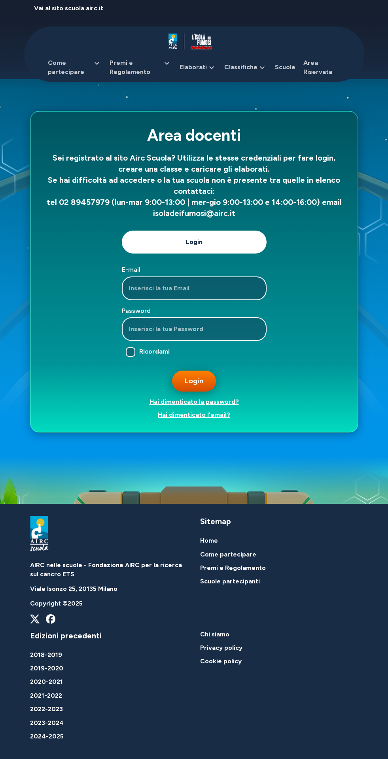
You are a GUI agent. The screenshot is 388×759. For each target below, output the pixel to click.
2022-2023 (46, 709)
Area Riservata (317, 67)
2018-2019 (46, 655)
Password (136, 310)
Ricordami (148, 352)
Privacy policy (221, 647)
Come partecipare (228, 554)
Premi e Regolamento (233, 568)
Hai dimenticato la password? (194, 401)
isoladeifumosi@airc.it (194, 213)
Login (194, 242)
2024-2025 (47, 736)
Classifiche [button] (245, 67)
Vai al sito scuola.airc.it (68, 8)
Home (209, 540)
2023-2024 (47, 723)
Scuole (285, 67)
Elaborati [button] (198, 67)
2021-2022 (46, 695)
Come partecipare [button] (75, 67)
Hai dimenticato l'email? (194, 414)
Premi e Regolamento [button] (141, 67)
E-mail (131, 269)
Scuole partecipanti (230, 581)
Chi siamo (214, 634)
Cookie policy (221, 661)
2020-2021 (46, 681)
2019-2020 (46, 668)
